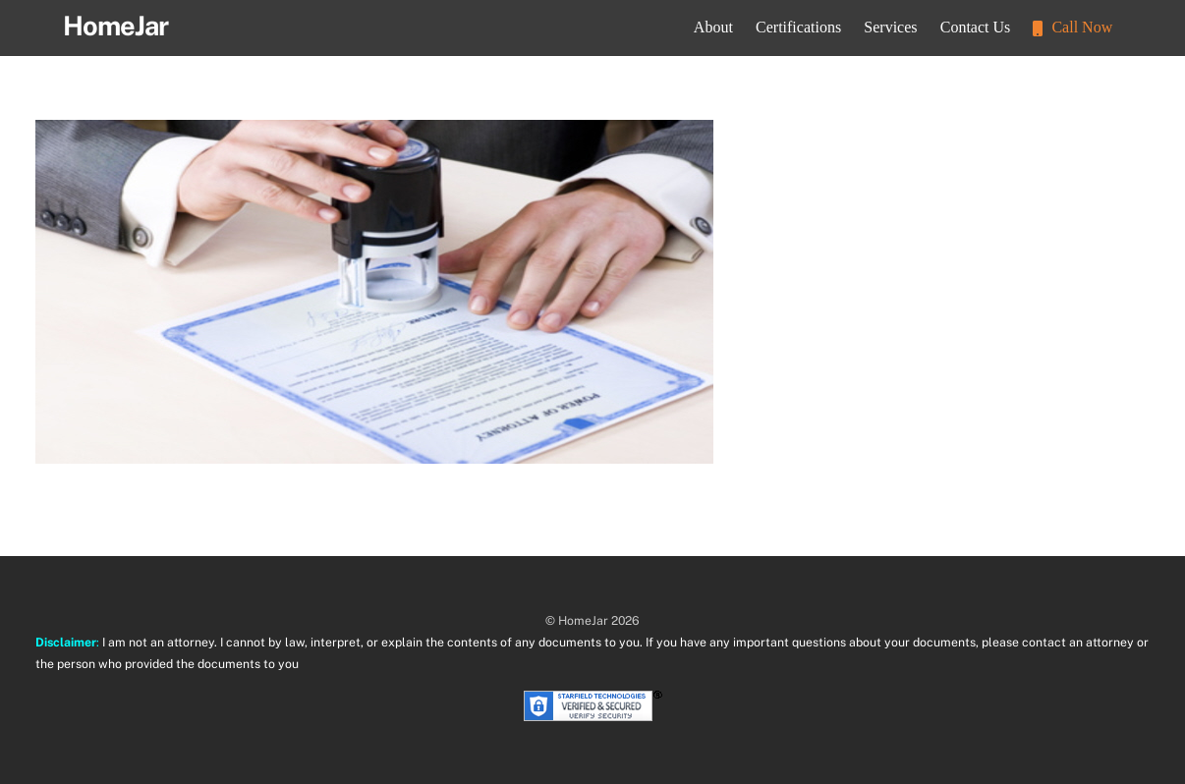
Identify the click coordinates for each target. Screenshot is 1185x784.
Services (890, 27)
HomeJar (583, 620)
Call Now (1072, 27)
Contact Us (975, 27)
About (713, 27)
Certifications (798, 27)
